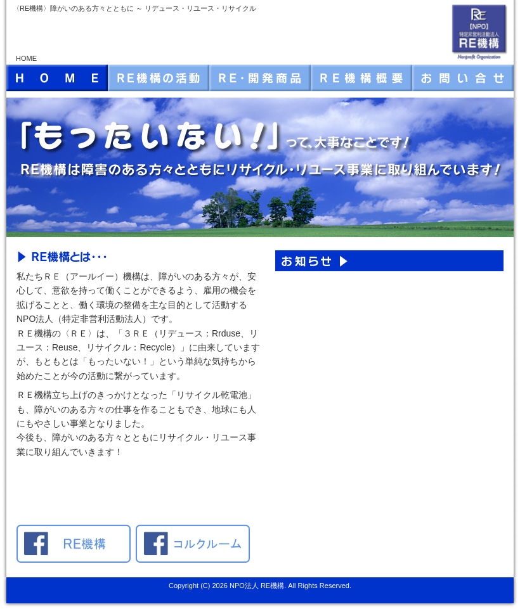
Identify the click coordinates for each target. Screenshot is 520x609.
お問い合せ (463, 78)
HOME (57, 78)
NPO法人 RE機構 (257, 585)
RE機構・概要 (361, 78)
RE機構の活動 (158, 78)
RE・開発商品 (260, 78)
